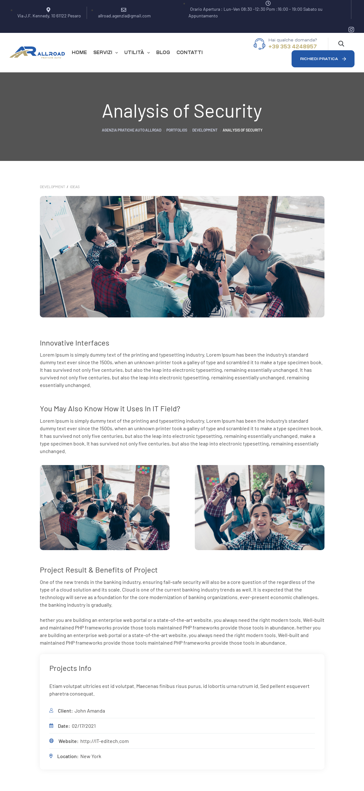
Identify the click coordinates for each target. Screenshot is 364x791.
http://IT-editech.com (104, 741)
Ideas (75, 186)
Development (52, 186)
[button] (323, 58)
